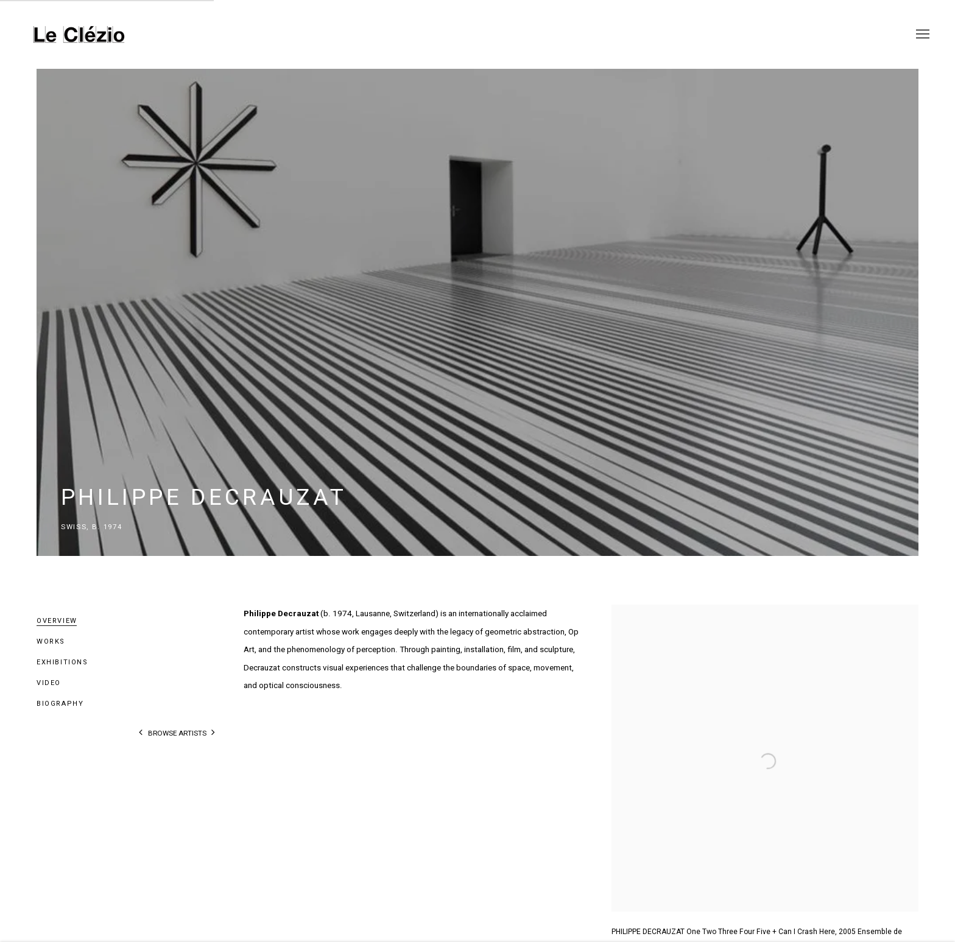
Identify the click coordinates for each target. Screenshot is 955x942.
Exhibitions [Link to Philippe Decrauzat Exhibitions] (62, 662)
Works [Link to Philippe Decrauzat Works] (51, 641)
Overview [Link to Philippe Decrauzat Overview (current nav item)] (57, 621)
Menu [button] (921, 35)
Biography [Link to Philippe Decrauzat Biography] (60, 704)
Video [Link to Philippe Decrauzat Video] (49, 683)
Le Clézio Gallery (79, 34)
